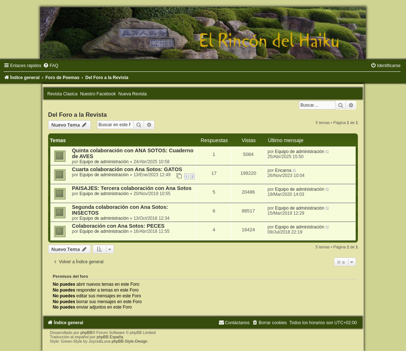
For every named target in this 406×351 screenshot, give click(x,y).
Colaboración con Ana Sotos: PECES (118, 226)
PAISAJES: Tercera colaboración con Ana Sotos (131, 188)
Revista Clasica (62, 93)
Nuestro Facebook (98, 93)
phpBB (86, 332)
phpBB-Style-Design (129, 341)
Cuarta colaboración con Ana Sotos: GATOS (127, 169)
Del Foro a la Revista (77, 114)
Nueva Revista (132, 93)
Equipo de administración (104, 161)
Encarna (283, 170)
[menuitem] (50, 65)
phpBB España (110, 337)
